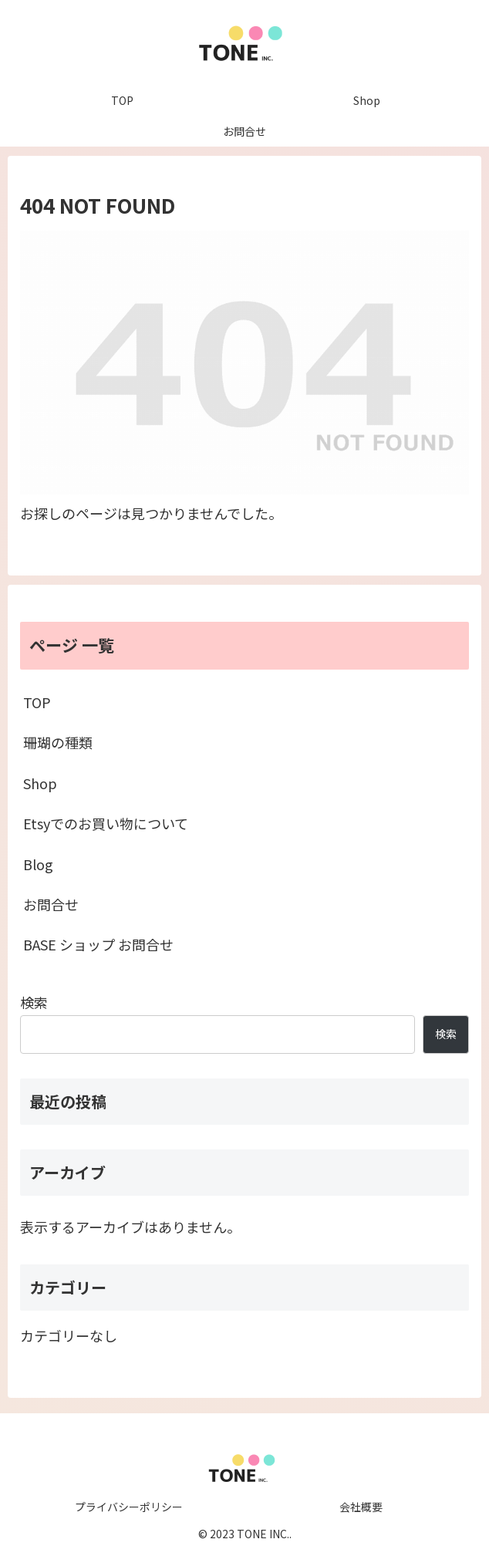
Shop (40, 783)
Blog (38, 864)
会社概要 (361, 1506)
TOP (37, 702)
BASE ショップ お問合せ (98, 944)
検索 (34, 1002)
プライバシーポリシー (129, 1506)
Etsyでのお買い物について (105, 823)
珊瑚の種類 (58, 742)
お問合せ (51, 904)
